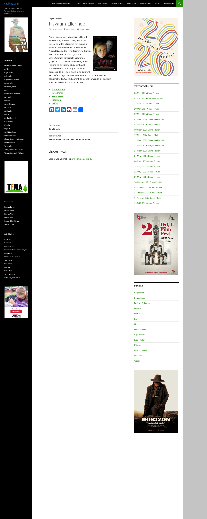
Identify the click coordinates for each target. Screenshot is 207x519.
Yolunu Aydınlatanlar (12, 278)
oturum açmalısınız (81, 158)
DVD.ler (137, 308)
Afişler (6, 69)
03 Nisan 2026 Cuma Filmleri (147, 124)
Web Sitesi (57, 96)
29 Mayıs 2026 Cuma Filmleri (147, 177)
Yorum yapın (84, 29)
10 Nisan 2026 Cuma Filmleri (147, 129)
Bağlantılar (8, 73)
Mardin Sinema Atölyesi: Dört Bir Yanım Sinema (83, 137)
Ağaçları (7, 239)
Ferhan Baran (9, 207)
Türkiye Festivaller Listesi (13, 149)
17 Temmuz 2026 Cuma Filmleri (148, 192)
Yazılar (137, 360)
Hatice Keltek (9, 210)
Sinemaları (8, 264)
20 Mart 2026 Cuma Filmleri (146, 108)
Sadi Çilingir (70, 29)
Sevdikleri (8, 260)
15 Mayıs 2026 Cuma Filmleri (147, 166)
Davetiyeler (8, 83)
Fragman (56, 99)
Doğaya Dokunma (142, 303)
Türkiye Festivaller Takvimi (14, 153)
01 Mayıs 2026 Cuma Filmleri (147, 156)
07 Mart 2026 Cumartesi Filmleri (148, 98)
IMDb (55, 103)
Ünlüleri (7, 267)
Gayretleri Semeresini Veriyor (15, 250)
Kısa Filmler (139, 340)
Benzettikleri (139, 298)
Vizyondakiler (102, 3)
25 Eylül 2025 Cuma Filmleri (146, 203)
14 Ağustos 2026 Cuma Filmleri (148, 198)
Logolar (7, 128)
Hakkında (7, 111)
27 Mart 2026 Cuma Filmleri (146, 114)
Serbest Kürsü (9, 224)
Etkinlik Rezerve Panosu (13, 66)
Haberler (7, 107)
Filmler (157, 3)
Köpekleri (8, 253)
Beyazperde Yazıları (11, 80)
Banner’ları (8, 243)
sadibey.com (11, 3)
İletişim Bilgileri (169, 3)
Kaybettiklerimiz (10, 118)
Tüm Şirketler (83, 127)
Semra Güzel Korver (11, 221)
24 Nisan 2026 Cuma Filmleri (147, 150)
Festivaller (138, 313)
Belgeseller (139, 292)
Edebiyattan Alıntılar (12, 93)
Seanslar (138, 355)
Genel (136, 324)
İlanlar (6, 114)
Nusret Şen (8, 217)
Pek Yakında (131, 3)
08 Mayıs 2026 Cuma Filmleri (147, 161)
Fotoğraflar (57, 92)
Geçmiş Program (145, 3)
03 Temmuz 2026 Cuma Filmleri (148, 187)
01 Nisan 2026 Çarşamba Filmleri (149, 119)
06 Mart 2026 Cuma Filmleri (146, 93)
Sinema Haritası (10, 135)
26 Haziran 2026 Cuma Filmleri (148, 182)
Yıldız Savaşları (9, 274)
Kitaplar (137, 345)
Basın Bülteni (58, 89)
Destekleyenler (10, 87)
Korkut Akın (8, 214)
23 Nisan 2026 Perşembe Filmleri (149, 145)
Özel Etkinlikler (141, 350)
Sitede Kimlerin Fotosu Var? (14, 139)
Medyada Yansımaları (12, 257)
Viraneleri (8, 271)
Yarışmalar (8, 146)
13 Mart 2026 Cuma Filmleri (146, 103)
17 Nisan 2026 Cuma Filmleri (147, 135)
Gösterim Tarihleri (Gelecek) (84, 3)
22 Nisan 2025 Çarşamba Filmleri (149, 140)
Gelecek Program (117, 3)
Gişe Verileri (139, 334)
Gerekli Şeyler (140, 329)
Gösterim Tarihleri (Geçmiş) (61, 3)
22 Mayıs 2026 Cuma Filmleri (147, 171)
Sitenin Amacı (9, 142)
